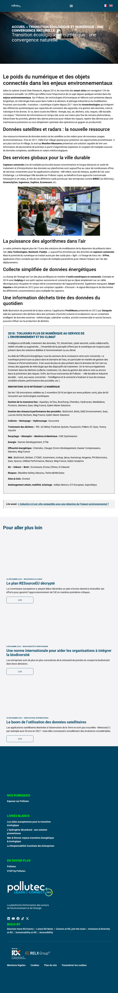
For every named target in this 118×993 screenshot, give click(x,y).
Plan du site (50, 965)
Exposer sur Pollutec (18, 801)
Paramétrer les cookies (74, 965)
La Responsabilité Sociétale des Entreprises (30, 846)
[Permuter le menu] (71, 6)
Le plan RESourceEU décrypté (30, 697)
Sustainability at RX (26, 932)
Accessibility (46, 932)
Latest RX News (44, 929)
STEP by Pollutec (16, 871)
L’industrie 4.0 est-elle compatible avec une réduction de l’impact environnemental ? (63, 504)
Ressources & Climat (33, 693)
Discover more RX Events (20, 929)
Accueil (18, 27)
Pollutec (11, 866)
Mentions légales (16, 965)
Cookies (35, 965)
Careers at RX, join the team (71, 929)
